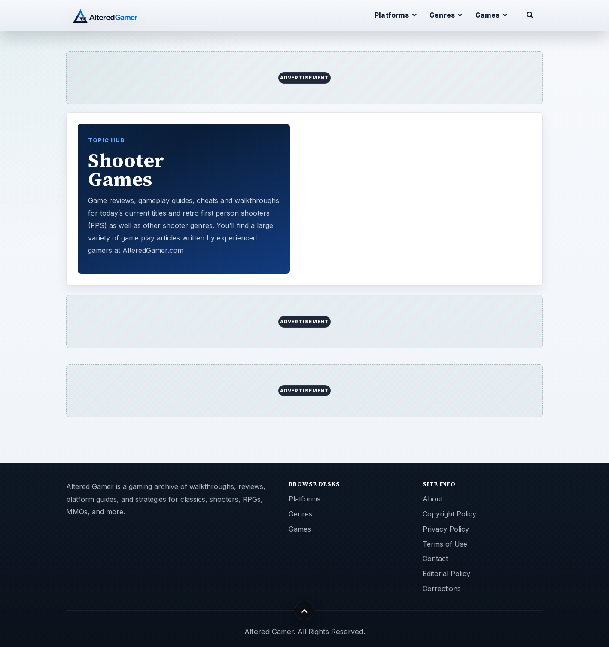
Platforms (304, 499)
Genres (300, 514)
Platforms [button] (396, 15)
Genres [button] (445, 15)
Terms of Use (445, 544)
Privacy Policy (446, 529)
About (433, 499)
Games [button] (491, 15)
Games (300, 529)
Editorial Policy (446, 573)
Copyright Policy (449, 514)
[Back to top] (304, 610)
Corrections (442, 588)
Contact (435, 558)
